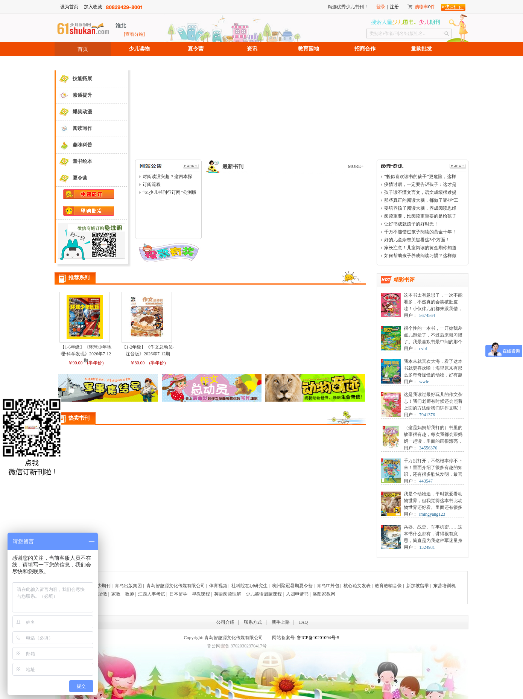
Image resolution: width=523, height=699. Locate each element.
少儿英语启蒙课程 (264, 594)
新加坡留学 (417, 585)
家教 (115, 594)
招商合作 (365, 49)
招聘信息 (82, 63)
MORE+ (355, 166)
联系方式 (253, 622)
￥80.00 (137, 362)
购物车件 (425, 6)
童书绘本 (74, 161)
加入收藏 (93, 6)
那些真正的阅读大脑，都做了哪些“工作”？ (421, 201)
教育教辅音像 (388, 585)
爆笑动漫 (74, 112)
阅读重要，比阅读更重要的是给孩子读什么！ (420, 216)
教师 (129, 594)
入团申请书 (297, 594)
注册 (394, 6)
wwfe (424, 381)
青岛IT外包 (328, 585)
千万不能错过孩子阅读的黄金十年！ (420, 232)
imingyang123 (432, 514)
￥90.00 (75, 362)
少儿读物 (139, 49)
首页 (83, 49)
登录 (380, 6)
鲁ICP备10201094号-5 (318, 637)
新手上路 (281, 622)
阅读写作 (74, 128)
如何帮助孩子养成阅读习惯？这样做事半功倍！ (420, 256)
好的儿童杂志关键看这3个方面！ (417, 239)
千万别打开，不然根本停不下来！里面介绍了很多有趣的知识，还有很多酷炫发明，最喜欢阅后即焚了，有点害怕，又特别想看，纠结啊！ (433, 474)
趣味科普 (74, 145)
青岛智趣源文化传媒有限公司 (175, 585)
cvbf (423, 348)
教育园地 (308, 49)
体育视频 (218, 585)
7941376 (427, 414)
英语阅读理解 (227, 594)
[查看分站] (134, 34)
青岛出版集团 (128, 585)
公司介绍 (225, 622)
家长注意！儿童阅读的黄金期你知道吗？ (420, 248)
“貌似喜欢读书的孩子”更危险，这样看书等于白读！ (420, 177)
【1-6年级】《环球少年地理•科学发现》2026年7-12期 (85, 353)
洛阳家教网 (324, 594)
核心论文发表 (357, 585)
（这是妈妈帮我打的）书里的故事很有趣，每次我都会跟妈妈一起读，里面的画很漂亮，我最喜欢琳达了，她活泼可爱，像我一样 (433, 441)
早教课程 (201, 594)
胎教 (102, 594)
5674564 (427, 315)
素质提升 (74, 95)
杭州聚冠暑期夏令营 (292, 585)
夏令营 (196, 49)
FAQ (303, 622)
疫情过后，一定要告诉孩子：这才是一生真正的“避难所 (420, 185)
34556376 (428, 448)
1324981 (427, 547)
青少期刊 (102, 585)
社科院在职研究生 (249, 585)
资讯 (252, 49)
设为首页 (69, 6)
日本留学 (178, 594)
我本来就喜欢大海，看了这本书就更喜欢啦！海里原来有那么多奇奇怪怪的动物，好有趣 (433, 368)
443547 (426, 481)
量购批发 (421, 49)
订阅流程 (152, 184)
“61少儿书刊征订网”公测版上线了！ (169, 193)
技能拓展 (74, 78)
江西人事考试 (151, 594)
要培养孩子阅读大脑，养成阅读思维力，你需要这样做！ (420, 209)
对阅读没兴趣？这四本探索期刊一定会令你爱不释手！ (167, 177)
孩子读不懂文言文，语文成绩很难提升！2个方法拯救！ (420, 193)
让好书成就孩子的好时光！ (411, 224)
